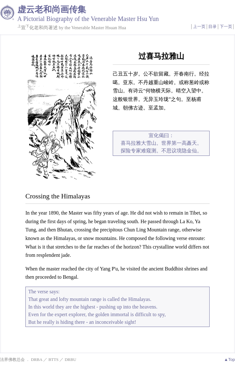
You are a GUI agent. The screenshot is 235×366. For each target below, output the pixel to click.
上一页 (199, 26)
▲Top (229, 359)
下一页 (226, 26)
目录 (212, 26)
